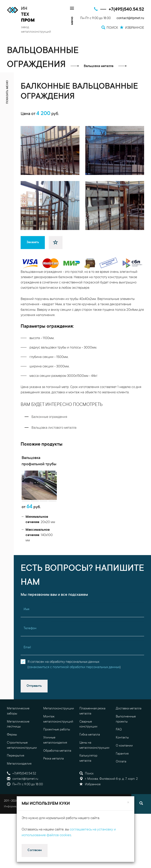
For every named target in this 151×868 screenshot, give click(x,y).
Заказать (33, 242)
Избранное (90, 790)
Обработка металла (57, 756)
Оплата (121, 767)
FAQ (119, 735)
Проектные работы (56, 735)
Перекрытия (15, 761)
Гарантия (122, 759)
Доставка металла (128, 714)
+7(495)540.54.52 (126, 9)
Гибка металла (89, 740)
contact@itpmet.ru (130, 18)
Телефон (30, 634)
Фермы (12, 740)
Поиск (86, 779)
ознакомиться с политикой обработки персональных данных (74, 673)
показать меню (7, 92)
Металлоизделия (19, 769)
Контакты (122, 743)
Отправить (34, 691)
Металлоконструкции (58, 714)
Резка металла (53, 764)
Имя (26, 615)
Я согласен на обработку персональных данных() (74, 670)
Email (27, 653)
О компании (124, 751)
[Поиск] (141, 809)
